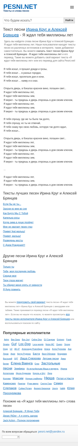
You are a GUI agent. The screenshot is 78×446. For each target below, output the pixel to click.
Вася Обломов (48, 354)
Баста (36, 353)
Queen (59, 344)
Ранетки (21, 384)
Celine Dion (37, 340)
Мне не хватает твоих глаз (17, 226)
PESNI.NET (20, 6)
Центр (55, 388)
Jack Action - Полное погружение (21, 420)
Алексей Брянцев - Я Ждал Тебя (21, 411)
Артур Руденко (24, 354)
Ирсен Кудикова (23, 373)
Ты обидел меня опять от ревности (22, 285)
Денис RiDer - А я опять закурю (20, 415)
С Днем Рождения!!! (14, 245)
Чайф (62, 388)
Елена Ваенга (22, 363)
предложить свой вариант (31, 302)
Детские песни (51, 358)
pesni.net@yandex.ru (51, 431)
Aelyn (6, 340)
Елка (37, 364)
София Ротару (25, 388)
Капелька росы (11, 217)
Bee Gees (15, 340)
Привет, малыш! (12, 236)
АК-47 (17, 349)
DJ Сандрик (49, 340)
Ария (13, 354)
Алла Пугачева (59, 349)
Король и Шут (39, 373)
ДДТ (16, 359)
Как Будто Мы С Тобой (15, 213)
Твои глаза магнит (13, 280)
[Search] (33, 20)
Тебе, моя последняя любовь (19, 271)
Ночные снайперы (33, 378)
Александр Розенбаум (32, 349)
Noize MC (49, 344)
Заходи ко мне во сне (15, 208)
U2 (11, 349)
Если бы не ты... (12, 204)
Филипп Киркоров (42, 388)
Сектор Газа (46, 384)
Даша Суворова (30, 358)
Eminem (60, 340)
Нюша (49, 378)
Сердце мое (9, 275)
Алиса (47, 349)
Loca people (38, 344)
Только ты (8, 266)
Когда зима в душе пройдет (18, 222)
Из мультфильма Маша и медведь (43, 369)
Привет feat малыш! (14, 231)
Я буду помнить (11, 289)
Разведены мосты (13, 240)
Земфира (19, 368)
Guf (14, 344)
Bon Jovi (26, 340)
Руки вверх (32, 383)
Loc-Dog (24, 344)
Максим (18, 378)
